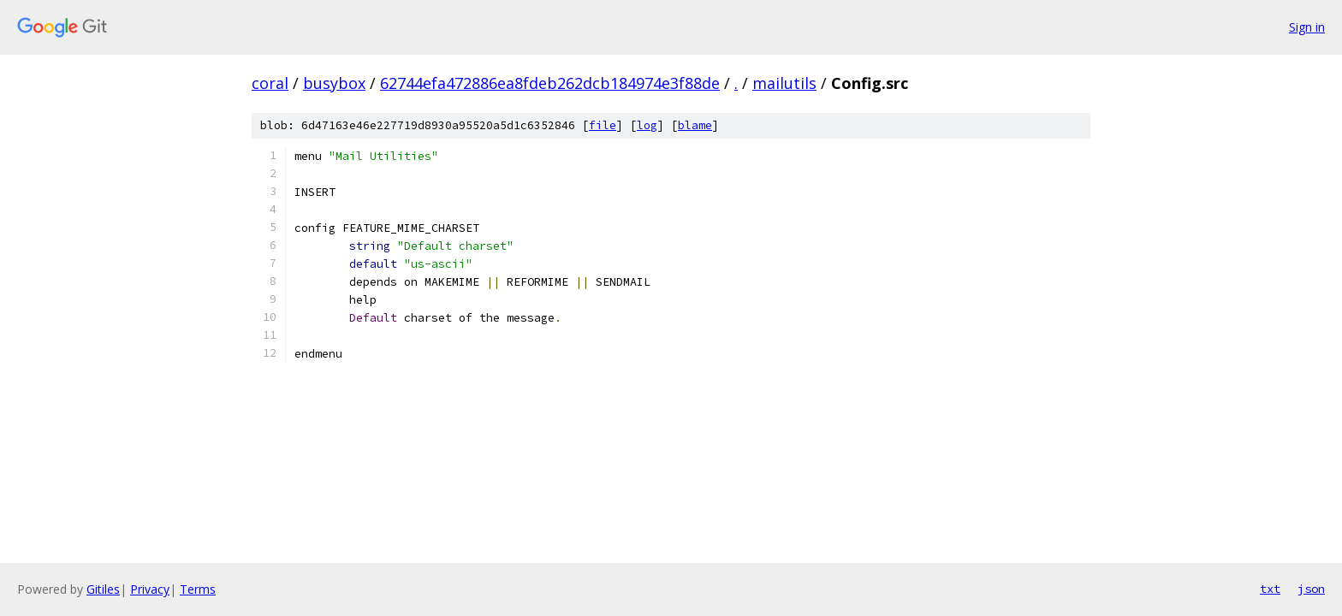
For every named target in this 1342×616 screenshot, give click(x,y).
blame (695, 125)
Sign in (1307, 27)
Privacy (149, 589)
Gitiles (103, 589)
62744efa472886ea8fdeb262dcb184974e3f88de (550, 83)
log (647, 125)
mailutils (784, 83)
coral (270, 83)
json (1311, 588)
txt (1270, 588)
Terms (198, 589)
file (602, 125)
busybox (334, 83)
